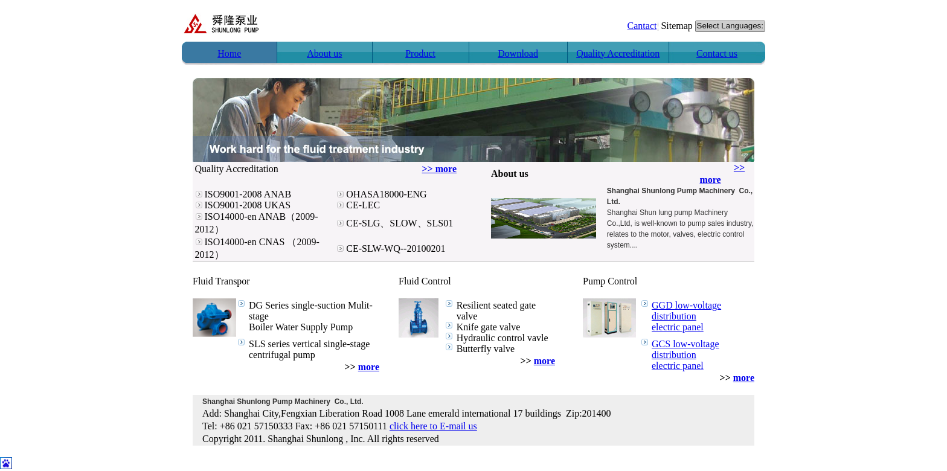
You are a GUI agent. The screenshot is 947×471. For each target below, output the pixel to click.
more (368, 367)
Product (420, 53)
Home (229, 53)
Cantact (642, 26)
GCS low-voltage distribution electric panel (685, 355)
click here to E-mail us (433, 426)
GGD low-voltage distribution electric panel (686, 316)
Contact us (716, 53)
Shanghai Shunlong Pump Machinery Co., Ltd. (283, 401)
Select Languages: (730, 26)
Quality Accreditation (618, 53)
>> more (439, 169)
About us (324, 53)
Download (518, 53)
